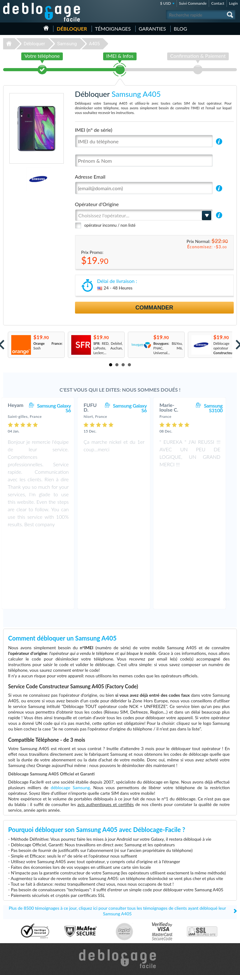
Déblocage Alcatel (18, 934)
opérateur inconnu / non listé (110, 225)
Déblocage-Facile (42, 12)
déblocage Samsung (70, 713)
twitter (219, 967)
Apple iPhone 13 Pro (140, 939)
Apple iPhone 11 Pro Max (144, 915)
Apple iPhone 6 (136, 925)
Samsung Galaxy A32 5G (143, 911)
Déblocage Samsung (20, 920)
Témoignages (113, 29)
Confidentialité (201, 924)
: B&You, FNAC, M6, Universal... (168, 348)
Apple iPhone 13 (137, 930)
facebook (207, 967)
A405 (94, 44)
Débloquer (72, 29)
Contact (217, 3)
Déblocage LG (15, 930)
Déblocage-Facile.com (120, 884)
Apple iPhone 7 (136, 944)
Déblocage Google (19, 944)
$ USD (165, 3)
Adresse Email (90, 177)
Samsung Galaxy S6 (60, 408)
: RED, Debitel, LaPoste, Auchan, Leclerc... (108, 348)
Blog (180, 29)
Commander (154, 307)
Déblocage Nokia (18, 939)
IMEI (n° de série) (93, 130)
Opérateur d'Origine (97, 204)
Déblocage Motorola (20, 925)
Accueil (46, 28)
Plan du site (199, 929)
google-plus (232, 967)
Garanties (152, 29)
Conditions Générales (206, 920)
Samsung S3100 (219, 408)
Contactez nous (202, 915)
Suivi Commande (193, 3)
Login (233, 3)
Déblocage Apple (18, 915)
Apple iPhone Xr (137, 934)
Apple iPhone (135, 920)
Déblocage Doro (17, 948)
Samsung (67, 44)
